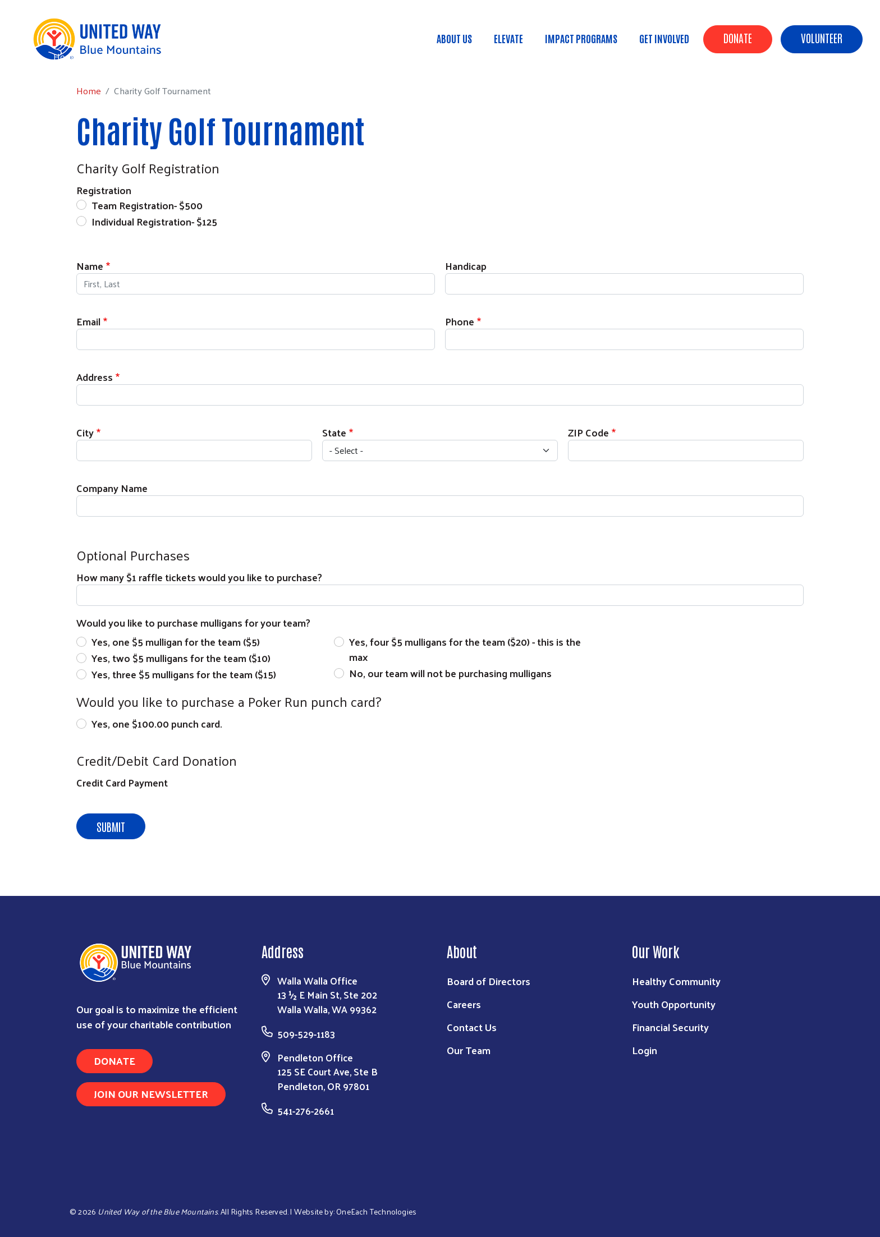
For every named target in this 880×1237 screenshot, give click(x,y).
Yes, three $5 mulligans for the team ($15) (183, 674)
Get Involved (664, 38)
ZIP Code (588, 432)
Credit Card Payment (122, 782)
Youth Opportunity (674, 1004)
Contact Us (472, 1027)
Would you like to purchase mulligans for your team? (193, 622)
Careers (464, 1004)
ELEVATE (508, 38)
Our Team (469, 1050)
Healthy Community (676, 981)
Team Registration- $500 (147, 205)
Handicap (466, 265)
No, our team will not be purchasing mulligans (450, 672)
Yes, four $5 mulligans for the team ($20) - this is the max (465, 649)
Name (89, 265)
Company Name (112, 487)
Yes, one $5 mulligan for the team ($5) (175, 641)
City (85, 432)
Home (65, 56)
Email (88, 321)
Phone (459, 321)
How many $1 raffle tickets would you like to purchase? (199, 577)
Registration (103, 189)
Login (644, 1050)
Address (94, 376)
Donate (737, 37)
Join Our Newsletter (151, 1093)
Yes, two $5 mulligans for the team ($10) (181, 657)
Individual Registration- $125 (154, 221)
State (334, 432)
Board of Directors (488, 981)
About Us (454, 38)
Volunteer (821, 37)
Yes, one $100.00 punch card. (156, 723)
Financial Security (670, 1027)
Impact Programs (581, 38)
